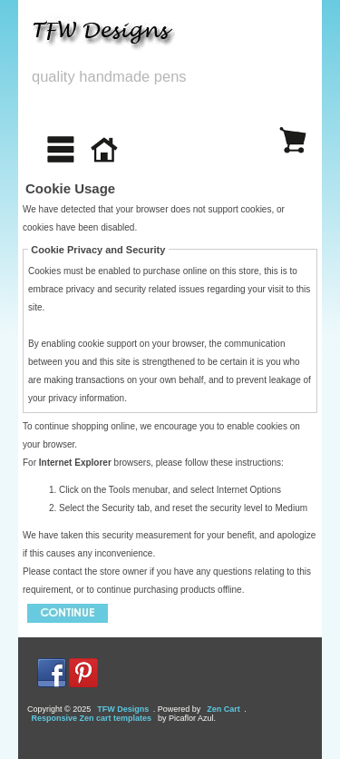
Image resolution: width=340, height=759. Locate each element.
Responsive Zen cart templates (92, 718)
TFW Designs (123, 709)
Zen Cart (223, 709)
